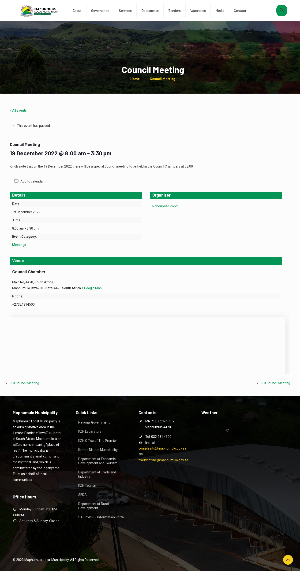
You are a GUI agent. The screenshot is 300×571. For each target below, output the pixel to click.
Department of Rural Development (93, 506)
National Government (94, 422)
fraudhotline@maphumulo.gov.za (163, 460)
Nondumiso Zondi (165, 206)
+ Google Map (92, 288)
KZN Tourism (87, 485)
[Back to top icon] (288, 560)
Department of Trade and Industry (97, 474)
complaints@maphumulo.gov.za (162, 448)
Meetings (19, 245)
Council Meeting (162, 79)
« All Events (18, 110)
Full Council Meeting (24, 383)
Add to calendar (32, 181)
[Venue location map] (147, 341)
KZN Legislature (89, 431)
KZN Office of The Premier (97, 441)
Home (135, 79)
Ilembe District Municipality (98, 450)
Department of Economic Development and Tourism (97, 461)
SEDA (82, 495)
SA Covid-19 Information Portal (101, 517)
